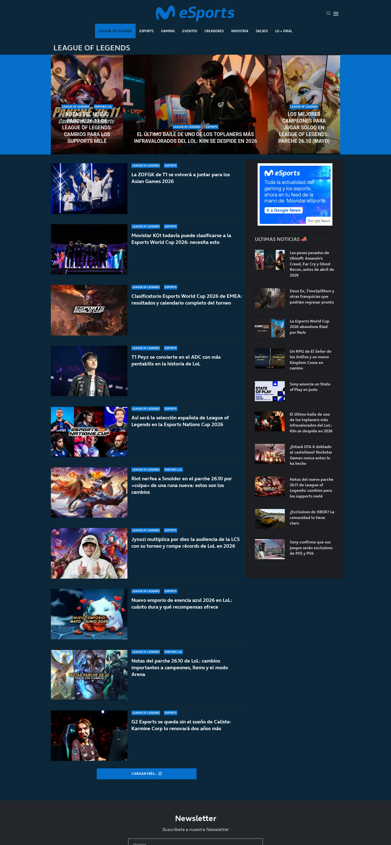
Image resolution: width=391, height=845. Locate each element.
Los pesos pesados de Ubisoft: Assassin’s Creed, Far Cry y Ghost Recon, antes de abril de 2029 (312, 264)
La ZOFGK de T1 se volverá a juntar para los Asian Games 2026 (180, 178)
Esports (146, 31)
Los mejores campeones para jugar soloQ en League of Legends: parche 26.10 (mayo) (304, 127)
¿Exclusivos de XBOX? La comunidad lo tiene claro (312, 517)
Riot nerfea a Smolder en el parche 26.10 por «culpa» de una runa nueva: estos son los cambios (181, 485)
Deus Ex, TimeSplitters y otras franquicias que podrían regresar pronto (312, 296)
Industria (239, 31)
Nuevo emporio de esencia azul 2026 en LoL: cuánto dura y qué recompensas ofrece (181, 603)
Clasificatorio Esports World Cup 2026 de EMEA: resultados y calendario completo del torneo (186, 300)
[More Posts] (146, 773)
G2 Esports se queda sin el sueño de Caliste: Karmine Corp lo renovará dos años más (181, 725)
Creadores (214, 31)
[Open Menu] (335, 13)
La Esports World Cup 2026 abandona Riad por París (309, 326)
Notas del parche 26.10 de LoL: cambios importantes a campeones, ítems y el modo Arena (179, 667)
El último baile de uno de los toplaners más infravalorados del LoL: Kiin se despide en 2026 (195, 137)
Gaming (168, 31)
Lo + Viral (283, 31)
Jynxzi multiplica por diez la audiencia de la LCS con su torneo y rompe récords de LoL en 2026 (185, 542)
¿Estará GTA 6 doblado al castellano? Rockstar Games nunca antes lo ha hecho (311, 455)
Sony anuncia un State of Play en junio (310, 386)
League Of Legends (115, 31)
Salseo (262, 31)
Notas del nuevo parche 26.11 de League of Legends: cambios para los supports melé (87, 127)
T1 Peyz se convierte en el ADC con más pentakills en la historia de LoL (176, 364)
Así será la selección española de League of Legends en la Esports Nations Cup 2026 (180, 421)
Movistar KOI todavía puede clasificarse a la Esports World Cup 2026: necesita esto (181, 242)
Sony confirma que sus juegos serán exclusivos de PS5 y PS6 (311, 547)
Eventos (189, 31)
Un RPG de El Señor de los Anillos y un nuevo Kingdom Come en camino (310, 359)
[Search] (328, 13)
